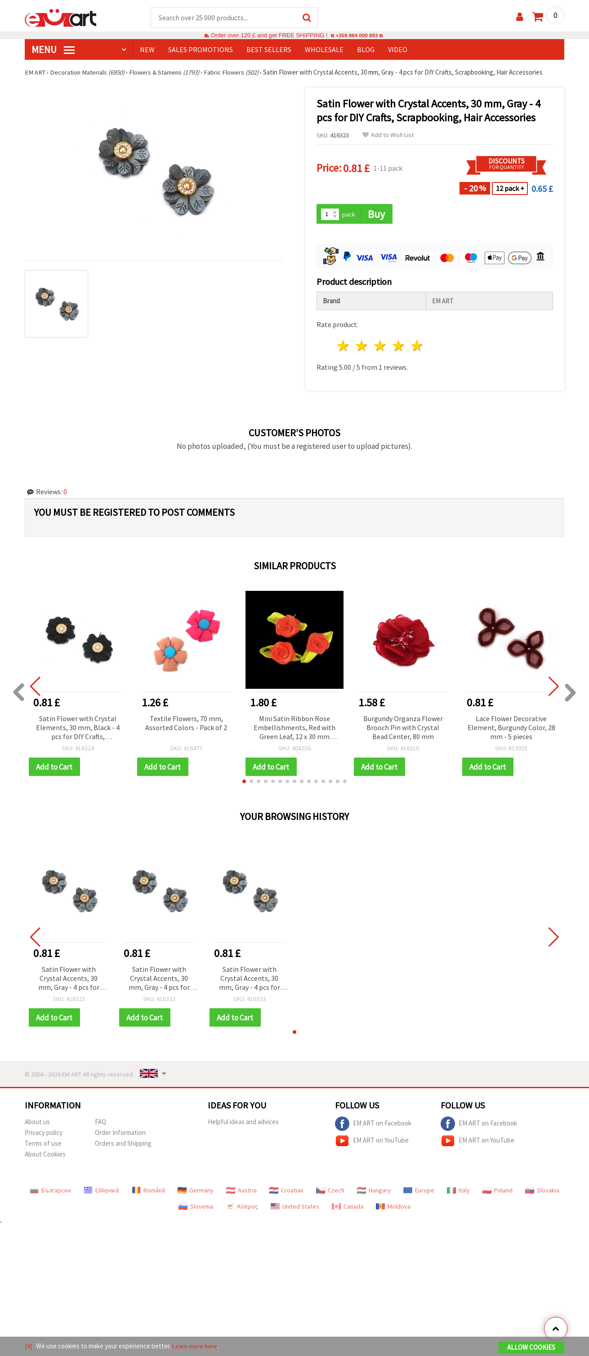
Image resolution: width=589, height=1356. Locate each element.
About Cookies (45, 1156)
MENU (53, 50)
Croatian (286, 1192)
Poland (497, 1192)
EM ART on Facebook (373, 1125)
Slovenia (195, 1208)
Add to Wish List (388, 135)
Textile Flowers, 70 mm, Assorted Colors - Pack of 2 (186, 724)
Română (148, 1192)
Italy (458, 1192)
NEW (147, 49)
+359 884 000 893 (356, 35)
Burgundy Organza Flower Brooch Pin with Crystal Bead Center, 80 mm (403, 728)
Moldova (393, 1208)
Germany (196, 1192)
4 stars (398, 347)
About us (37, 1123)
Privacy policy (43, 1134)
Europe (418, 1192)
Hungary (374, 1192)
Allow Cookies (531, 1347)
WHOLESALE (324, 49)
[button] (244, 782)
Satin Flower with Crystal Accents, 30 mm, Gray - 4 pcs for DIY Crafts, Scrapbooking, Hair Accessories (68, 980)
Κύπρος (242, 1208)
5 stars (417, 347)
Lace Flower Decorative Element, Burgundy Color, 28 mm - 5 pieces (511, 728)
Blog (366, 49)
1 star (344, 347)
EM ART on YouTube (372, 1142)
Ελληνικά (101, 1192)
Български (50, 1192)
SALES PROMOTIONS (200, 49)
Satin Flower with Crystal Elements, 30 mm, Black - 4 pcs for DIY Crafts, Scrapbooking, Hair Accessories (78, 729)
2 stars (362, 347)
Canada (347, 1208)
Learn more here (196, 1346)
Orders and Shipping (123, 1145)
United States (295, 1208)
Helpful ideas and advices (243, 1123)
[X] (28, 1346)
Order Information (120, 1134)
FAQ (100, 1123)
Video (397, 49)
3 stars (380, 347)
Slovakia (542, 1192)
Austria (241, 1192)
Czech (330, 1192)
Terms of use (43, 1145)
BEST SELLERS (268, 49)
